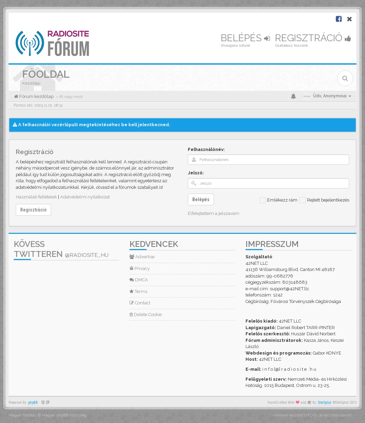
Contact (139, 302)
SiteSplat (324, 402)
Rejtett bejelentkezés (324, 200)
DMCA (138, 279)
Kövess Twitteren (61, 249)
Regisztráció (313, 38)
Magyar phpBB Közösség (64, 415)
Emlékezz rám (278, 200)
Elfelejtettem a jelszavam (213, 213)
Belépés (245, 38)
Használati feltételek (36, 196)
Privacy (139, 268)
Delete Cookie (145, 314)
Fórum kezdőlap (36, 96)
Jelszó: (196, 172)
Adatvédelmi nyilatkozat (85, 196)
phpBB (33, 402)
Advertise (142, 256)
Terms (138, 291)
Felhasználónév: (206, 149)
